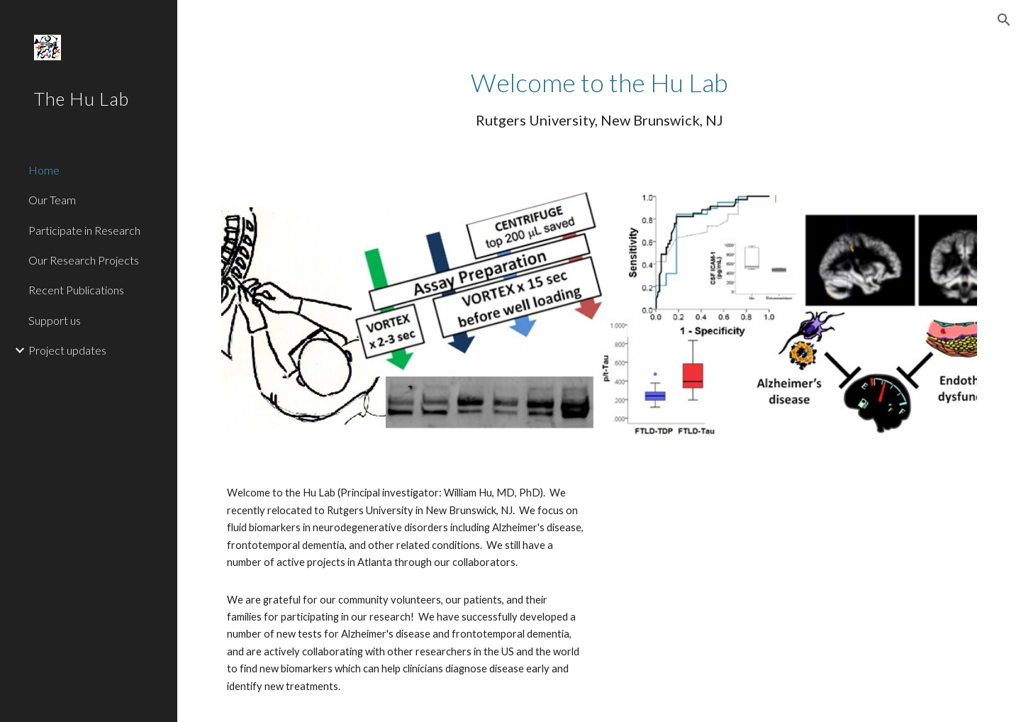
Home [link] (44, 170)
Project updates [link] (67, 350)
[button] (1004, 20)
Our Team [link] (52, 199)
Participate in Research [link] (84, 230)
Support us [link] (54, 320)
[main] (599, 97)
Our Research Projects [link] (83, 260)
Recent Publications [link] (76, 289)
